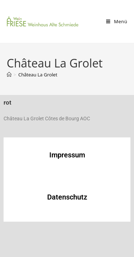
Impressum (67, 155)
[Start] (9, 74)
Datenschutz (67, 197)
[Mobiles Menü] (116, 21)
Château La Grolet (37, 74)
